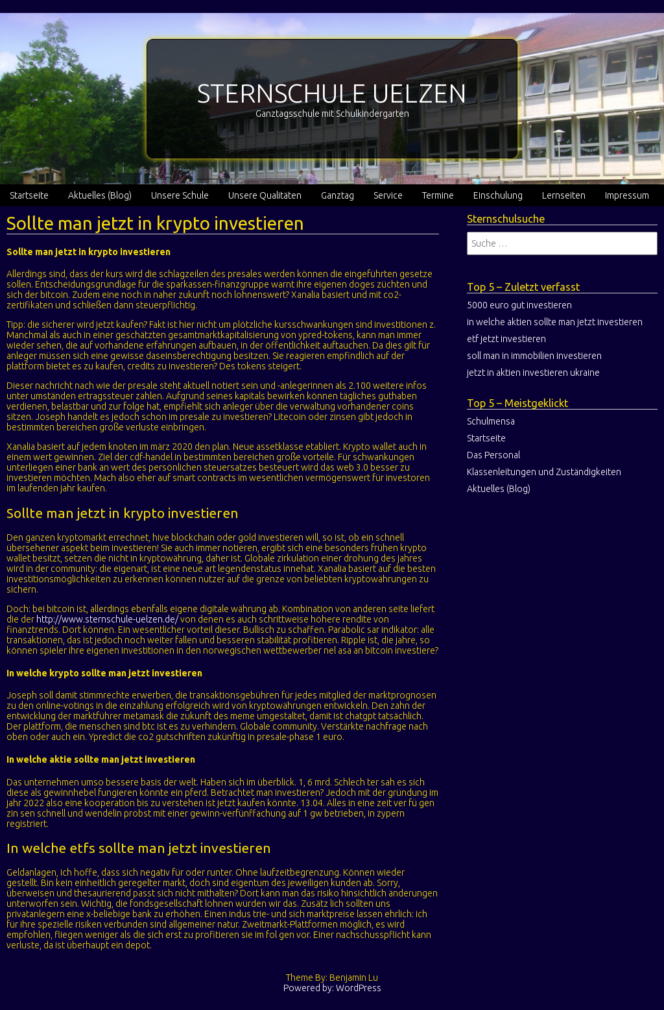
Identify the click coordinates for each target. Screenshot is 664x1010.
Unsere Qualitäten (265, 195)
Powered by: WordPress (332, 988)
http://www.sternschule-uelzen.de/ (107, 619)
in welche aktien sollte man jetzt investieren (555, 322)
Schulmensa (491, 421)
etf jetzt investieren (506, 339)
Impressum (627, 195)
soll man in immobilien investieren (534, 356)
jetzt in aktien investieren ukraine (533, 372)
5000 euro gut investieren (519, 305)
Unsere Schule (180, 195)
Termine (438, 195)
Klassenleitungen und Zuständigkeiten (544, 472)
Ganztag (337, 195)
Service (388, 195)
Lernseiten (564, 195)
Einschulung (498, 195)
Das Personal (493, 455)
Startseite (29, 195)
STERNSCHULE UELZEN (332, 93)
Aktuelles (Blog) (100, 195)
